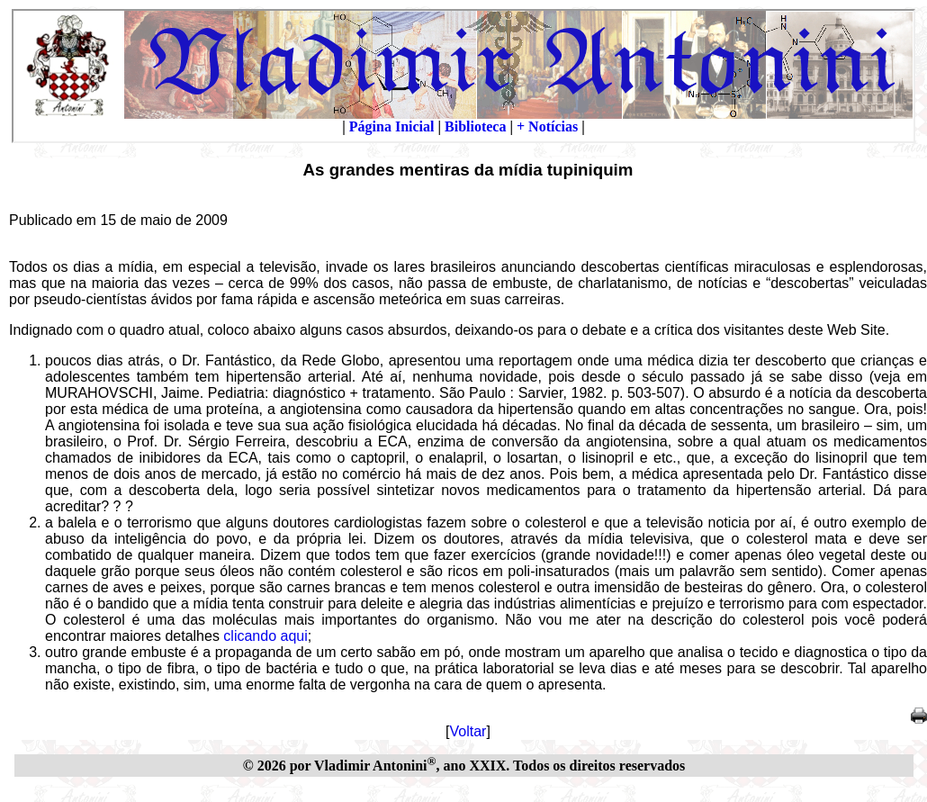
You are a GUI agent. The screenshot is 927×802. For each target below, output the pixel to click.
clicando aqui (265, 636)
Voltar (468, 731)
